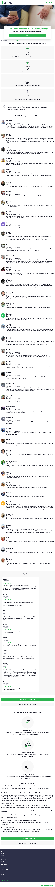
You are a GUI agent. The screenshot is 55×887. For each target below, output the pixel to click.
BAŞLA (27, 35)
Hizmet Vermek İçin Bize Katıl (27, 704)
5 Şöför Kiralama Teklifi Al (27, 699)
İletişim (2, 855)
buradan (38, 883)
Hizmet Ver (49, 2)
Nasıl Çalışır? (3, 853)
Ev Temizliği (3, 867)
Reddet (44, 885)
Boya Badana (3, 871)
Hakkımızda (3, 859)
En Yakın (2, 874)
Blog (2, 857)
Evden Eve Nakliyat (4, 869)
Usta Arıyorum (4, 872)
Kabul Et (50, 885)
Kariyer (2, 861)
